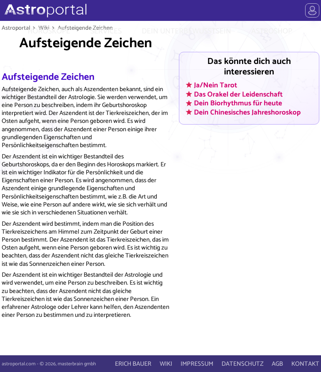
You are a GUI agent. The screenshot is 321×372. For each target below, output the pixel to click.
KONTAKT (305, 364)
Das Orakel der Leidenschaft (238, 94)
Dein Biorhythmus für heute (238, 103)
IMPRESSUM (197, 364)
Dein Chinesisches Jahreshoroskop (247, 112)
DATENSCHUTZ (242, 364)
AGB (277, 364)
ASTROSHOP (271, 31)
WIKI (166, 364)
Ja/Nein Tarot (215, 84)
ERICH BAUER (133, 364)
